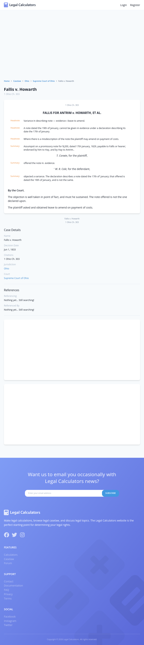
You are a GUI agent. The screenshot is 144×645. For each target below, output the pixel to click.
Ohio (27, 81)
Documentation (13, 585)
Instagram (10, 621)
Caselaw (17, 81)
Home (7, 81)
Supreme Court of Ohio (44, 81)
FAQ (6, 590)
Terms (8, 598)
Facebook (10, 616)
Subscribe (110, 493)
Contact (8, 581)
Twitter (8, 625)
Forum (8, 563)
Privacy (8, 594)
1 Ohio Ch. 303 (12, 94)
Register (135, 5)
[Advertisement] (72, 51)
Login (123, 5)
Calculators (11, 554)
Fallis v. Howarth (20, 89)
